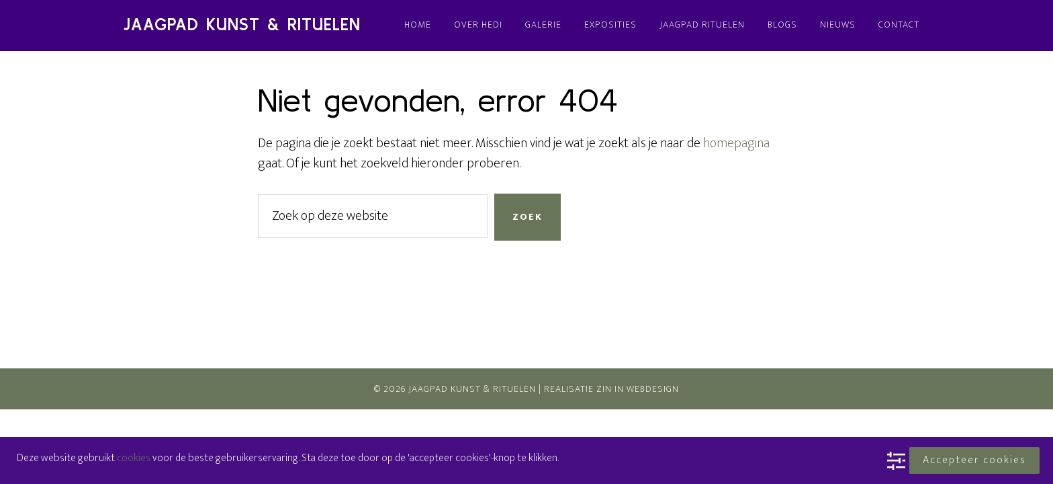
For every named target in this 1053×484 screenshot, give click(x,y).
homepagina (736, 143)
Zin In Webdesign (637, 389)
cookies (133, 458)
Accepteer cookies (974, 460)
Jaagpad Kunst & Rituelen (242, 24)
